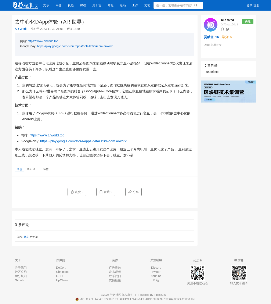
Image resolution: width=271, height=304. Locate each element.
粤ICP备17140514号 (132, 299)
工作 (135, 5)
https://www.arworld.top (43, 41)
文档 (147, 5)
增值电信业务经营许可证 (181, 299)
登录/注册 (253, 5)
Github (19, 280)
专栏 (110, 5)
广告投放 (115, 267)
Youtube (156, 276)
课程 (83, 5)
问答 (58, 5)
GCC (59, 276)
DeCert (60, 267)
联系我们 (115, 276)
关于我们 (21, 267)
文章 (46, 5)
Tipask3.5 (160, 294)
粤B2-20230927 (155, 299)
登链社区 (116, 294)
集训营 (96, 5)
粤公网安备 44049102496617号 (97, 299)
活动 (123, 5)
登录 (26, 237)
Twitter (156, 271)
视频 (71, 5)
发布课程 (115, 271)
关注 (248, 21)
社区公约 (21, 271)
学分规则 (21, 276)
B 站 (156, 280)
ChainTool (62, 271)
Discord (156, 267)
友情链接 (115, 280)
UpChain (62, 280)
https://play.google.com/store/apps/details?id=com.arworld (75, 46)
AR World (21, 29)
